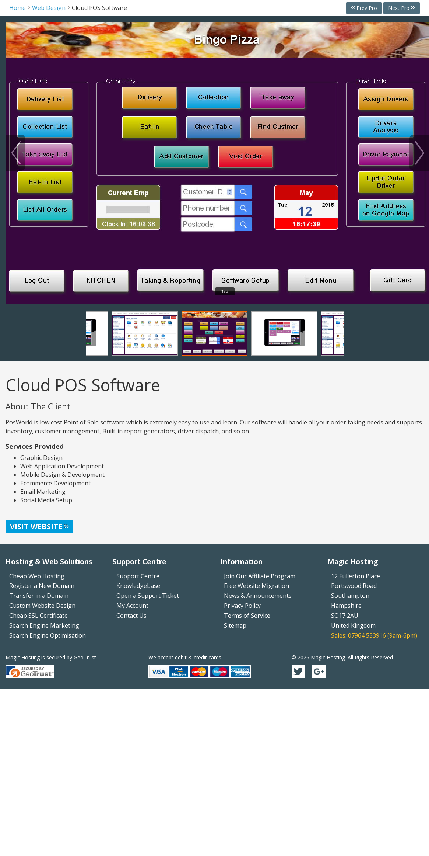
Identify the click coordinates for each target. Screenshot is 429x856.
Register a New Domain (41, 586)
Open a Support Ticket (147, 596)
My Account (132, 606)
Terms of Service (247, 615)
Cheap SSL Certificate (38, 615)
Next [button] (419, 153)
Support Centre (137, 576)
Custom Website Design (42, 606)
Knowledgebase (138, 586)
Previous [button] (15, 153)
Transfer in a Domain (38, 596)
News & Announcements (258, 596)
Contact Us (131, 615)
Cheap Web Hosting (36, 576)
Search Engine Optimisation (47, 635)
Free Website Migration (256, 586)
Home (17, 8)
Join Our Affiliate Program (259, 576)
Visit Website (36, 526)
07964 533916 (367, 635)
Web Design (49, 8)
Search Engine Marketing (44, 625)
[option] (217, 163)
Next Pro (398, 7)
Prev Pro (366, 7)
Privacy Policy (242, 606)
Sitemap (235, 625)
